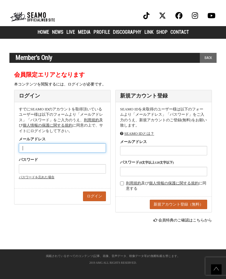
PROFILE (101, 32)
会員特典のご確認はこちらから (185, 220)
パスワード (28, 159)
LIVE (70, 32)
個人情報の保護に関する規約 (47, 125)
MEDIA (84, 32)
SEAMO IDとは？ (139, 133)
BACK (208, 58)
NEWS (57, 32)
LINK (148, 32)
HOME (43, 32)
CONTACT (179, 32)
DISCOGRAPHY (127, 32)
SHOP (161, 32)
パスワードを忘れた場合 (36, 177)
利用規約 (91, 120)
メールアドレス (32, 139)
